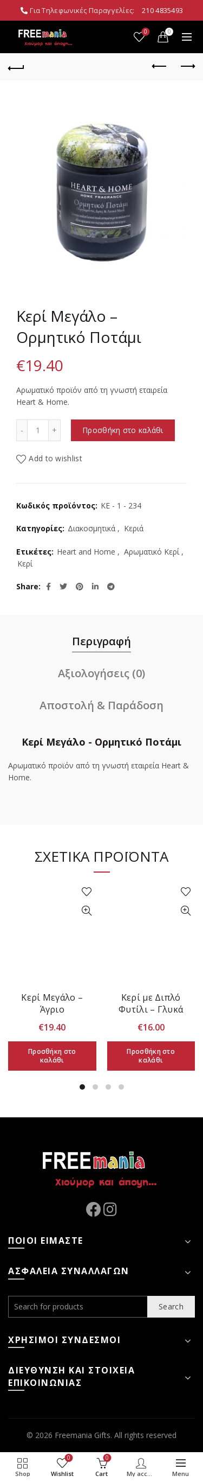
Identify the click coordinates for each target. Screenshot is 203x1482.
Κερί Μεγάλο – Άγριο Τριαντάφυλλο (52, 1009)
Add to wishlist (55, 458)
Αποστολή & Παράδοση (101, 705)
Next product (187, 66)
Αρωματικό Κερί (151, 551)
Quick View (86, 910)
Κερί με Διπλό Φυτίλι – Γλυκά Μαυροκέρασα (151, 1009)
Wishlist (145, 32)
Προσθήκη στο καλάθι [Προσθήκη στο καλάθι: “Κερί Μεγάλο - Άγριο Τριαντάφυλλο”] (52, 1056)
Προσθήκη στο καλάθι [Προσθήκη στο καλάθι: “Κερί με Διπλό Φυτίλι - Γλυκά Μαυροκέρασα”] (151, 1056)
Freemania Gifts (82, 1435)
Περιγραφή (101, 641)
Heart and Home (86, 551)
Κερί (24, 563)
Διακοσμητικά (91, 528)
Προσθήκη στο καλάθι (122, 430)
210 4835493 (162, 10)
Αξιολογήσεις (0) (101, 673)
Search (171, 1306)
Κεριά (133, 528)
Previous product (160, 66)
